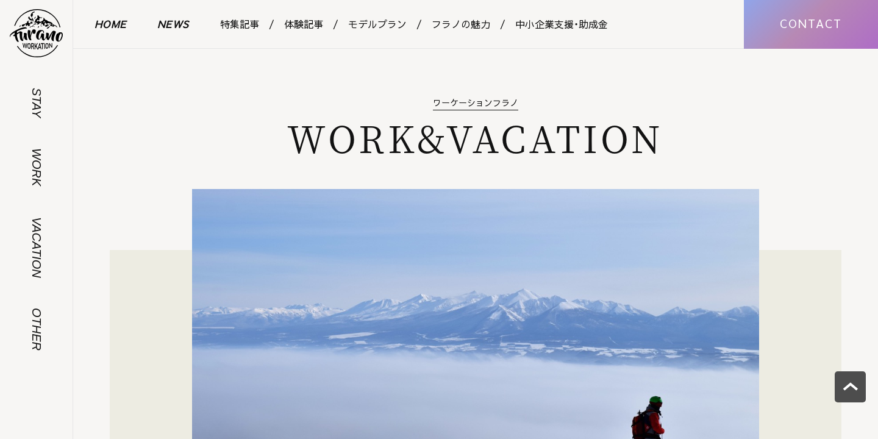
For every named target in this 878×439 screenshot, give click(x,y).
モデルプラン (377, 23)
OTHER (36, 329)
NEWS (173, 23)
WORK (36, 167)
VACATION (36, 247)
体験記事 (303, 23)
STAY (36, 103)
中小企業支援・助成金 (561, 23)
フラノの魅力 (461, 23)
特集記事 (239, 23)
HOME (111, 23)
